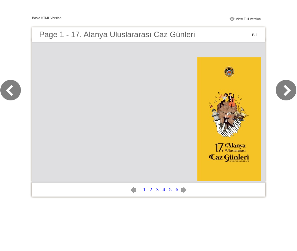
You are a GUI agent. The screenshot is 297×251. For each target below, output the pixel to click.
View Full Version (248, 19)
